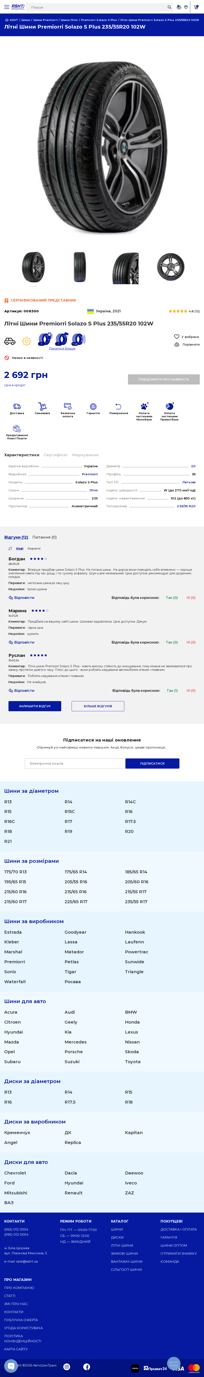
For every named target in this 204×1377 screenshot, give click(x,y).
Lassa (71, 941)
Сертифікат (56, 455)
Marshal (13, 951)
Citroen (12, 1021)
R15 (7, 810)
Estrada (13, 931)
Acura (10, 1011)
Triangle (134, 971)
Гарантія (169, 1237)
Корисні (34, 547)
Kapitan (134, 1132)
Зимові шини (124, 1253)
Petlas (72, 961)
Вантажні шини (127, 1261)
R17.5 (130, 820)
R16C (9, 820)
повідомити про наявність (164, 380)
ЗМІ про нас (16, 1304)
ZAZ (129, 1192)
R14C (130, 801)
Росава (73, 981)
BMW (131, 1011)
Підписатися (152, 762)
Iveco (131, 1182)
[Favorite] (186, 7)
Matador (74, 951)
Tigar (70, 971)
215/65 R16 (76, 891)
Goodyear (75, 931)
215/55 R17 (136, 891)
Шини (117, 1229)
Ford (9, 1182)
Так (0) (172, 597)
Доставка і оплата (179, 1229)
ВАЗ (9, 1202)
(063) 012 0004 (16, 1229)
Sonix (10, 971)
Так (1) (172, 690)
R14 (68, 801)
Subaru (12, 1061)
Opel (9, 1051)
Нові (19, 547)
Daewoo (134, 1172)
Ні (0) (191, 597)
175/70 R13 (15, 871)
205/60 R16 (136, 881)
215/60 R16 (15, 891)
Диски (117, 1237)
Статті (9, 1296)
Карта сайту (16, 1349)
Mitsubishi (15, 1192)
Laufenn (134, 941)
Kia (68, 1031)
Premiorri (14, 961)
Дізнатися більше (62, 348)
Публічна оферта (21, 1320)
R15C (70, 810)
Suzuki (72, 1061)
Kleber (11, 941)
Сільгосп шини (126, 1269)
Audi (70, 1011)
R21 (8, 840)
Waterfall (15, 981)
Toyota (133, 1061)
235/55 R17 (136, 901)
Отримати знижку (179, 1253)
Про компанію (19, 1288)
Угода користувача (23, 1328)
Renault (74, 1192)
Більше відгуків (98, 705)
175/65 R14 (76, 871)
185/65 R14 (136, 871)
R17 (68, 820)
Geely (71, 1021)
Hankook (135, 931)
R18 (8, 830)
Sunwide (134, 961)
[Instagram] (66, 1366)
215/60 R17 (15, 901)
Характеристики (21, 455)
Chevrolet (15, 1172)
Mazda (11, 1041)
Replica (73, 1142)
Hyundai (13, 1031)
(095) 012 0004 (16, 1234)
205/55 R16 (76, 881)
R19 (68, 830)
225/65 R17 (76, 901)
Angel (10, 1142)
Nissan (132, 1041)
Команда (170, 1261)
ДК (68, 1132)
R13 (8, 801)
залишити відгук (35, 705)
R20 (129, 830)
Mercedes (76, 1041)
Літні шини (122, 1245)
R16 (129, 810)
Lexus (131, 1031)
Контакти (13, 1312)
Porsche (74, 1051)
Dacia (71, 1172)
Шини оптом (174, 1245)
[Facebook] (86, 1366)
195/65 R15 (15, 881)
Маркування (85, 455)
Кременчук (17, 1132)
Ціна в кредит (14, 385)
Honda (132, 1021)
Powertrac (136, 951)
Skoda (132, 1051)
